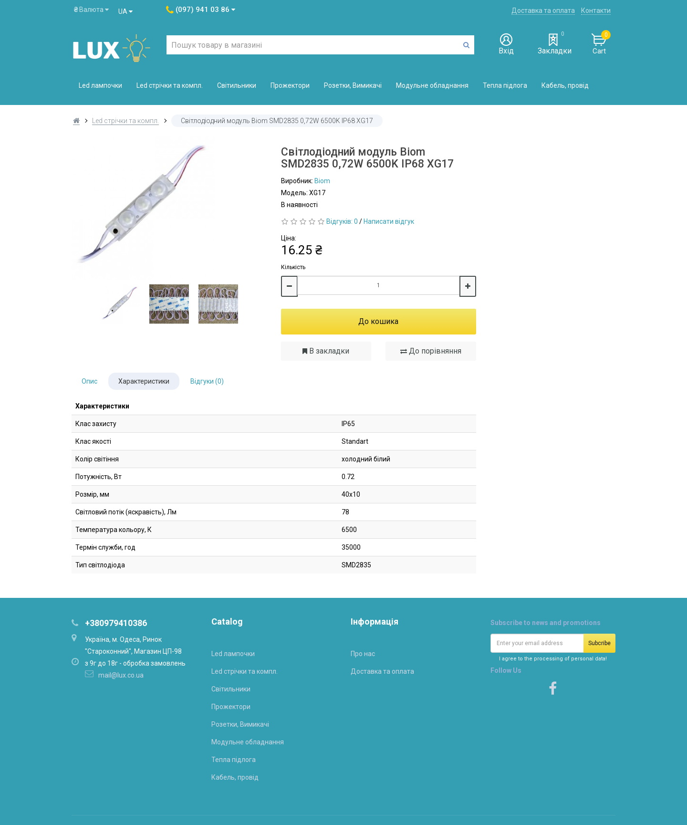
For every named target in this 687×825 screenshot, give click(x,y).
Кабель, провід (565, 85)
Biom (322, 181)
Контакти (596, 10)
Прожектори (290, 85)
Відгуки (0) (207, 381)
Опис (89, 381)
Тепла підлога (505, 85)
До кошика (378, 321)
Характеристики (143, 381)
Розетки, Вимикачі (353, 85)
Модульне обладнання (432, 85)
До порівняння (430, 350)
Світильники (236, 85)
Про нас (363, 654)
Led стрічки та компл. (169, 85)
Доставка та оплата (543, 10)
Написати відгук (389, 221)
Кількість (293, 267)
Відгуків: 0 (342, 221)
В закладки (325, 350)
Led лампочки (100, 85)
